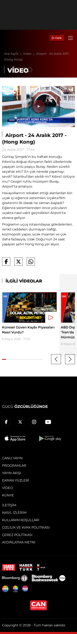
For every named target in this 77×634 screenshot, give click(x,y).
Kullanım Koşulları (20, 520)
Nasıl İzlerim (14, 513)
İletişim (9, 505)
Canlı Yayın (12, 458)
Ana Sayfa (13, 53)
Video (29, 53)
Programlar (14, 466)
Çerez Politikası (17, 535)
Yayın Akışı (11, 473)
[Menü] (70, 38)
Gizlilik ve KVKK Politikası (26, 527)
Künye (8, 495)
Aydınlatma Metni (18, 542)
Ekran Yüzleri (15, 480)
